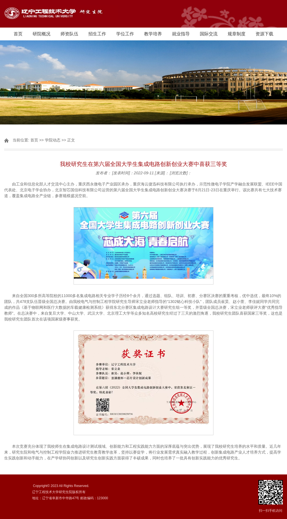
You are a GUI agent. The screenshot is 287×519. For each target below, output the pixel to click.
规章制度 (236, 33)
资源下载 (264, 33)
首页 (18, 33)
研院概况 (41, 33)
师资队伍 (69, 33)
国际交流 (209, 33)
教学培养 (153, 33)
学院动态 (52, 140)
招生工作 (97, 33)
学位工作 (125, 33)
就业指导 (181, 33)
